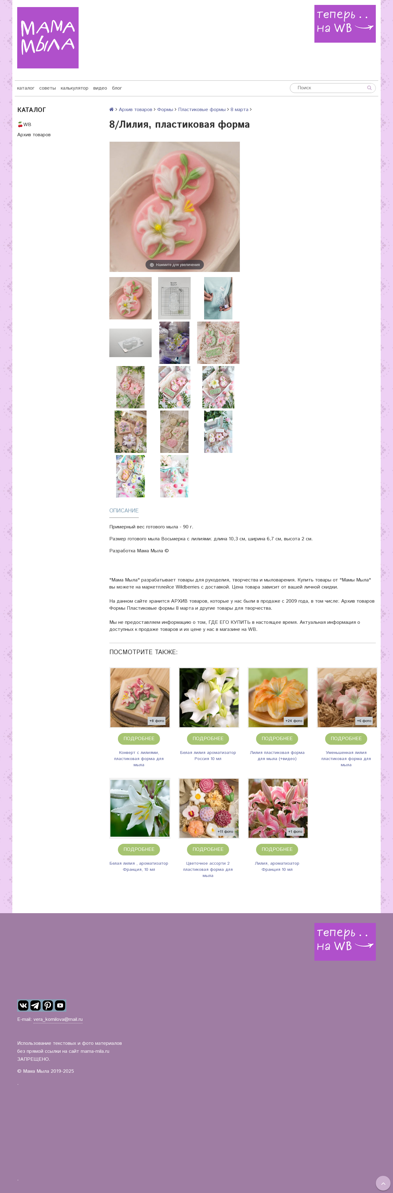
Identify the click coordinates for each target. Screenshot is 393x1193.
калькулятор (74, 88)
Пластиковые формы (202, 109)
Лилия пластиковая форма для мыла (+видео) (277, 756)
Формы (165, 109)
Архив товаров (34, 134)
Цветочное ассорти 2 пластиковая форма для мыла (208, 869)
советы (47, 88)
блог (117, 88)
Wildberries (188, 587)
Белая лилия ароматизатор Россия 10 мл (208, 756)
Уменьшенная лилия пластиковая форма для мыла (346, 759)
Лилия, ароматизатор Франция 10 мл (277, 866)
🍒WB (24, 124)
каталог (25, 88)
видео (100, 88)
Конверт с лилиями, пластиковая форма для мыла (139, 759)
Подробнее (138, 738)
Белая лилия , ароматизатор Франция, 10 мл (139, 866)
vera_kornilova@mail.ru (58, 1019)
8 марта (239, 109)
